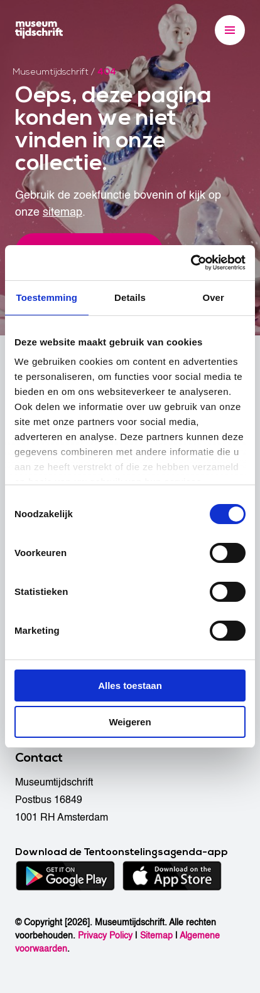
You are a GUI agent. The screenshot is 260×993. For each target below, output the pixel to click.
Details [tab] (130, 297)
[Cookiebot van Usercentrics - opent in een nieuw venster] (191, 263)
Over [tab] (213, 297)
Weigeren (130, 722)
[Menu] (230, 30)
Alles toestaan (130, 685)
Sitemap (156, 935)
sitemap (62, 212)
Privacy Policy (105, 935)
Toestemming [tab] (47, 297)
